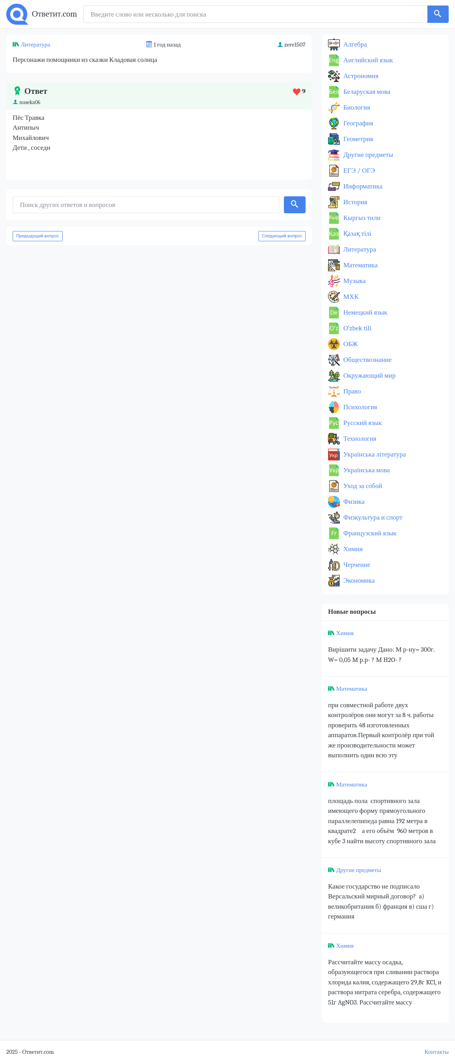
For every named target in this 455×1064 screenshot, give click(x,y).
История (354, 202)
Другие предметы (367, 154)
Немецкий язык (364, 312)
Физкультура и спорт (372, 517)
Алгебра (354, 44)
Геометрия (357, 139)
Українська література (374, 454)
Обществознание (367, 359)
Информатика (362, 186)
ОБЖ (350, 344)
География (357, 123)
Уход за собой (362, 486)
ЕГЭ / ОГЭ (358, 170)
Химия (352, 549)
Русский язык (362, 423)
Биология (356, 107)
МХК (350, 296)
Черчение (356, 564)
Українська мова (366, 470)
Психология (359, 407)
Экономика (358, 580)
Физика (353, 501)
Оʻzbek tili (356, 328)
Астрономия (360, 76)
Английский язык (367, 60)
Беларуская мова (366, 91)
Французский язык (369, 533)
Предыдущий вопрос (37, 236)
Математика (360, 265)
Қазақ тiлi (356, 233)
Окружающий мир (368, 375)
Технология (359, 438)
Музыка (354, 281)
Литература (35, 44)
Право (351, 391)
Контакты (437, 1052)
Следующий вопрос (282, 236)
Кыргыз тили (361, 218)
